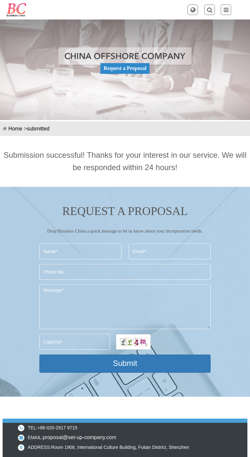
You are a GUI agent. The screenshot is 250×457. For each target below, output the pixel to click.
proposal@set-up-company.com (79, 437)
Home (15, 128)
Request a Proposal (125, 68)
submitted (38, 128)
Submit (125, 363)
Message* (125, 307)
